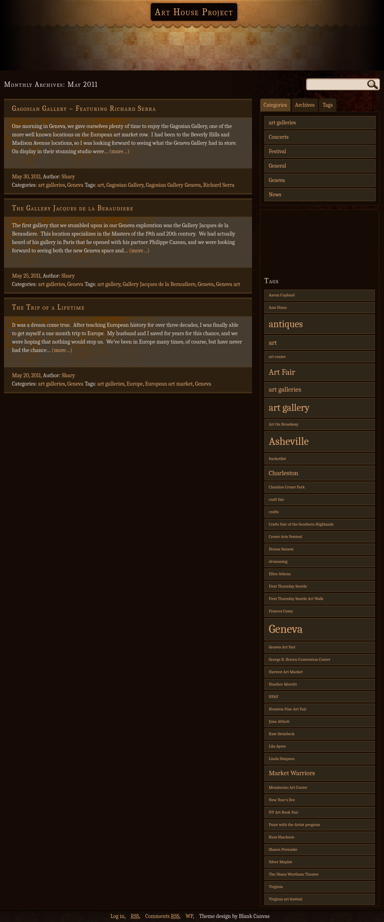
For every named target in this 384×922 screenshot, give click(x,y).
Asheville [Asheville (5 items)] (289, 441)
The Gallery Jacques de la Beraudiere (73, 208)
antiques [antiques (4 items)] (286, 324)
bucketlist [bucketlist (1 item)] (277, 458)
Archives (305, 105)
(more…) (119, 151)
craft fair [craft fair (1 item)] (276, 499)
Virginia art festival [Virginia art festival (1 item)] (285, 899)
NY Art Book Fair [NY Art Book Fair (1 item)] (283, 812)
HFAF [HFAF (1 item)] (273, 696)
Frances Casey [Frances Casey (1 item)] (281, 611)
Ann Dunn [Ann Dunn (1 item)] (278, 307)
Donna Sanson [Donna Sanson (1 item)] (281, 549)
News (275, 194)
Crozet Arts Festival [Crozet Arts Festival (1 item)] (285, 536)
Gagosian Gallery (125, 185)
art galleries (51, 185)
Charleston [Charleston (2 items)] (283, 473)
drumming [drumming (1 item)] (278, 561)
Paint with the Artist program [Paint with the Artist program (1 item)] (294, 824)
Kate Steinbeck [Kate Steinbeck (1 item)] (281, 733)
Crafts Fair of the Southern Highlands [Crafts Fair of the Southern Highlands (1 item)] (301, 524)
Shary (68, 176)
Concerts (278, 137)
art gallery (109, 284)
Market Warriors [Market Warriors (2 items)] (292, 773)
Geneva (75, 185)
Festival (277, 151)
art (101, 185)
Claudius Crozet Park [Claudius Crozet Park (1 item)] (287, 487)
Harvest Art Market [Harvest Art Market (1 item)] (286, 671)
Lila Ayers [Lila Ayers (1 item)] (277, 746)
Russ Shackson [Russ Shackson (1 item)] (281, 837)
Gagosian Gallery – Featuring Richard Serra (84, 108)
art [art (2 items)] (273, 342)
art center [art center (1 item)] (277, 356)
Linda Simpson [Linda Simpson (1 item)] (281, 758)
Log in (117, 916)
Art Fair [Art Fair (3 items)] (282, 372)
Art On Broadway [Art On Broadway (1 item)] (283, 424)
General (277, 165)
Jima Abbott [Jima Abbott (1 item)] (279, 721)
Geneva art (228, 284)
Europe (135, 383)
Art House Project (194, 12)
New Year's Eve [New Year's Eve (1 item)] (282, 799)
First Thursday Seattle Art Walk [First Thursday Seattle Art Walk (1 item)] (296, 598)
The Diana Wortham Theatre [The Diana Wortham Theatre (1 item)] (293, 874)
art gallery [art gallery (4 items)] (289, 407)
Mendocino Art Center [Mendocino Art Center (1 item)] (288, 787)
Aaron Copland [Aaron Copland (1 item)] (281, 295)
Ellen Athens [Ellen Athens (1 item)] (280, 573)
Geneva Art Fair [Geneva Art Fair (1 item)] (282, 647)
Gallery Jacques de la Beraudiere (159, 284)
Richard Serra (218, 185)
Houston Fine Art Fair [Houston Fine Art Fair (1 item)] (287, 709)
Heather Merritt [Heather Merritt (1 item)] (283, 684)
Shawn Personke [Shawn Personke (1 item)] (283, 849)
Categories (275, 105)
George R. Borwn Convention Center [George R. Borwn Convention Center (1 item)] (299, 659)
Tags (327, 105)
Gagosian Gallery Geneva (173, 185)
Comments (162, 916)
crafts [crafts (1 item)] (274, 511)
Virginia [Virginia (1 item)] (276, 886)
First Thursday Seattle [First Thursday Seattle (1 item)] (288, 586)
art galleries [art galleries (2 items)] (285, 389)
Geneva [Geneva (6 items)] (286, 629)
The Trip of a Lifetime (48, 307)
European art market (169, 383)
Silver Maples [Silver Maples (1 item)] (280, 861)
